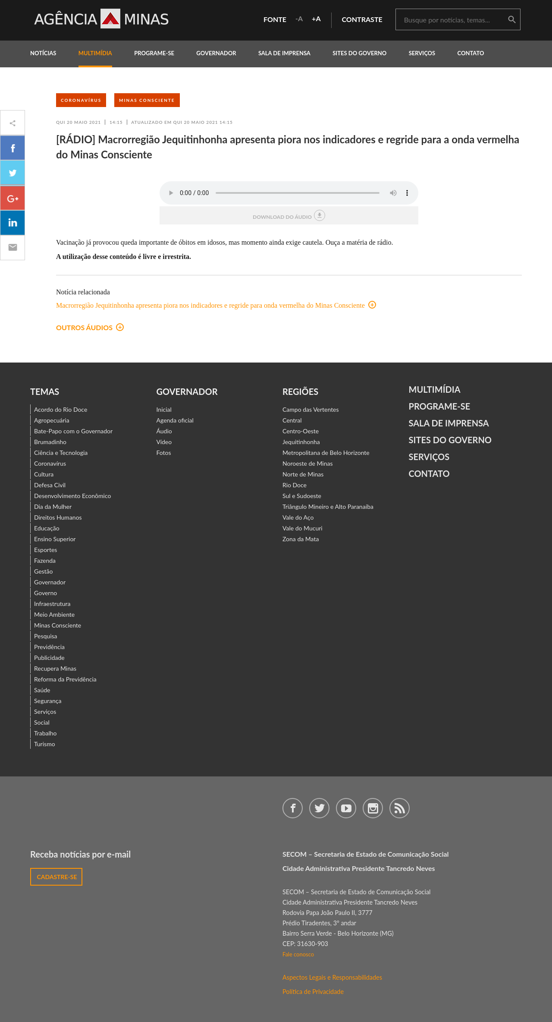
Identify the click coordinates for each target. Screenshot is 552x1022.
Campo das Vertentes (310, 409)
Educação (47, 528)
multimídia (95, 53)
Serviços (422, 53)
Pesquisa (45, 636)
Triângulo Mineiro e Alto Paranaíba (327, 506)
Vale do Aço (298, 517)
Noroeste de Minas (307, 463)
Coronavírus (81, 100)
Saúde (42, 690)
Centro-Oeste (300, 431)
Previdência (49, 646)
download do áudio (289, 215)
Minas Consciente (147, 100)
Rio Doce (294, 485)
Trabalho (45, 733)
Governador (50, 582)
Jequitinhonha (301, 441)
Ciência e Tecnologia (61, 452)
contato (471, 53)
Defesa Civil (50, 485)
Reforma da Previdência (65, 679)
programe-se (154, 53)
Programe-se (439, 406)
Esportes (45, 549)
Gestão (43, 571)
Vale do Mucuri (302, 528)
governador (216, 53)
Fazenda (45, 560)
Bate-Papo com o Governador (73, 431)
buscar (511, 20)
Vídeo (164, 441)
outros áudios (90, 327)
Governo (45, 592)
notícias (43, 53)
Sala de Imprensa (284, 53)
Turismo (44, 744)
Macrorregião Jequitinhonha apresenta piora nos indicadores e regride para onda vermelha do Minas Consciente (216, 305)
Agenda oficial (175, 420)
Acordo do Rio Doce (60, 409)
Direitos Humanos (58, 517)
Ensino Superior (54, 539)
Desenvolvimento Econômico (72, 495)
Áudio (164, 431)
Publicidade (49, 657)
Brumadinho (50, 441)
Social (42, 722)
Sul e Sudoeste (301, 495)
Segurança (47, 700)
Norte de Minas (302, 474)
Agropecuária (51, 420)
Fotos (164, 452)
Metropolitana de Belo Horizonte (326, 452)
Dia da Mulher (53, 506)
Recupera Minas (55, 668)
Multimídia (435, 389)
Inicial (164, 409)
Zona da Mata (300, 539)
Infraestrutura (52, 603)
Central (292, 420)
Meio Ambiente (54, 614)
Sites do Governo (359, 53)
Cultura (43, 474)
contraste (362, 19)
